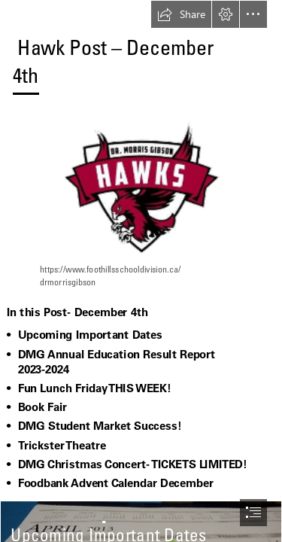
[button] (181, 14)
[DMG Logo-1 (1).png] (141, 207)
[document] (141, 271)
